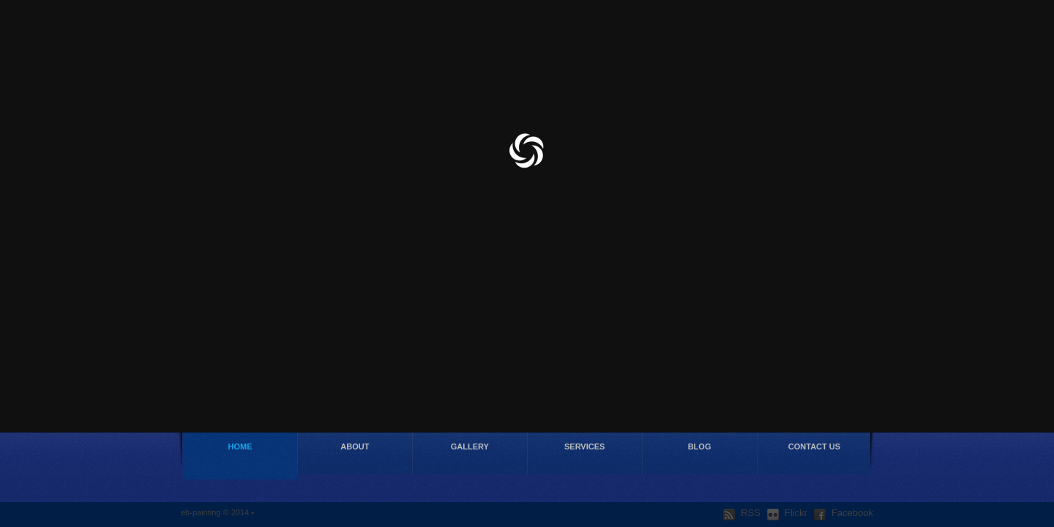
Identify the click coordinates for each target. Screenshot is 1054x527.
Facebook (843, 513)
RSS (741, 513)
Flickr (787, 513)
